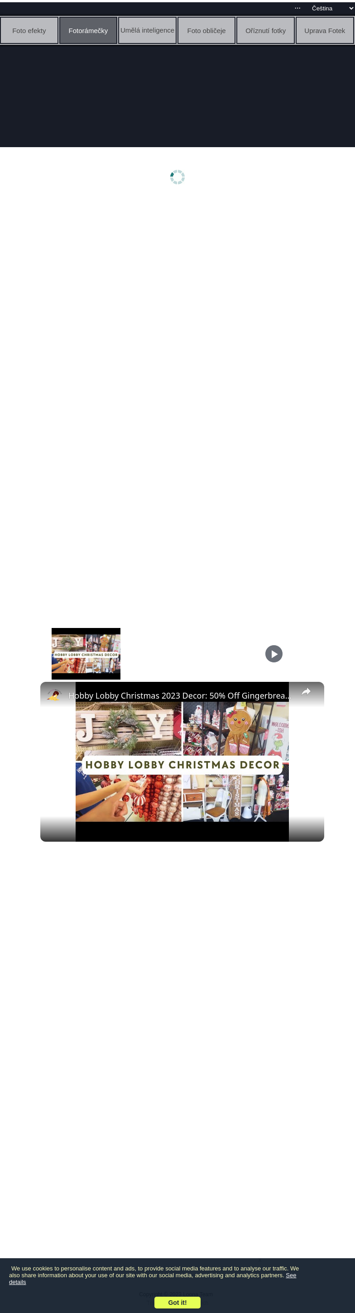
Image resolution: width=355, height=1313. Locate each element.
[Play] (274, 654)
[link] (55, 696)
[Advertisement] (180, 270)
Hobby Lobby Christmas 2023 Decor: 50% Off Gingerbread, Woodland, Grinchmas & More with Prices (180, 695)
